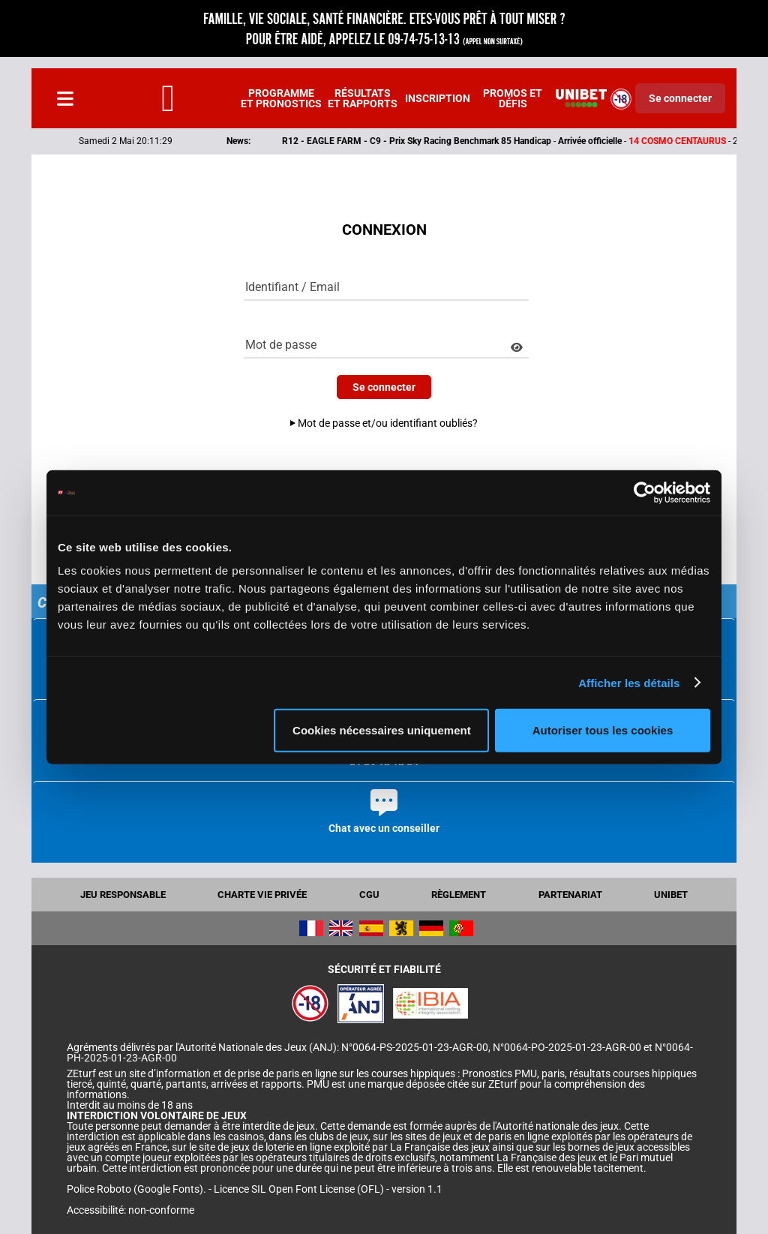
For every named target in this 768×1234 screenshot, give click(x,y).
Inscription (437, 98)
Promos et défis (512, 98)
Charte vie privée (262, 894)
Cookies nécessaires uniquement (381, 730)
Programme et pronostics (281, 98)
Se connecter (680, 98)
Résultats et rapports (363, 98)
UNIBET (671, 894)
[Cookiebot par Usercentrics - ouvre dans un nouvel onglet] (644, 492)
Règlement (458, 894)
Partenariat (570, 894)
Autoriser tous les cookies (603, 730)
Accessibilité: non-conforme (130, 1210)
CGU (369, 894)
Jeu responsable (123, 894)
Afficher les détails (629, 682)
